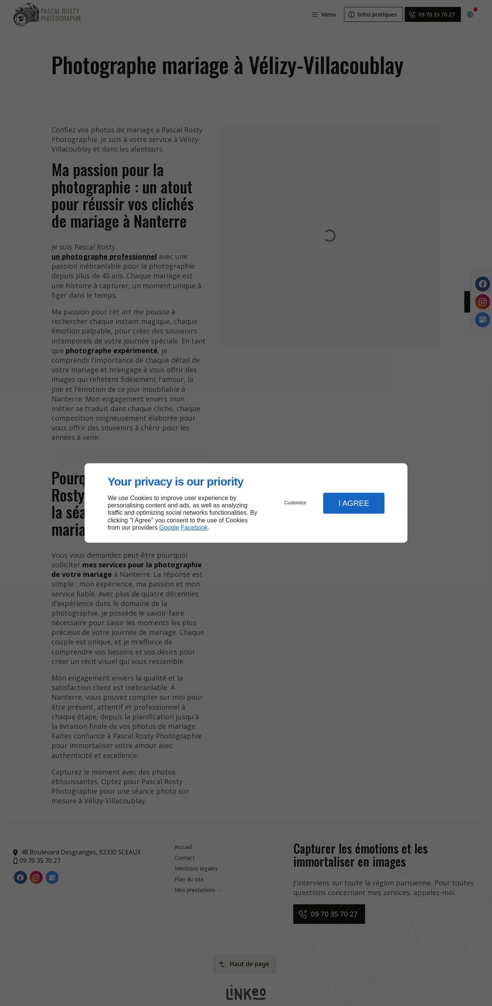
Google (169, 527)
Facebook (194, 527)
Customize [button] (295, 502)
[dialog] (246, 503)
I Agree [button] (353, 503)
